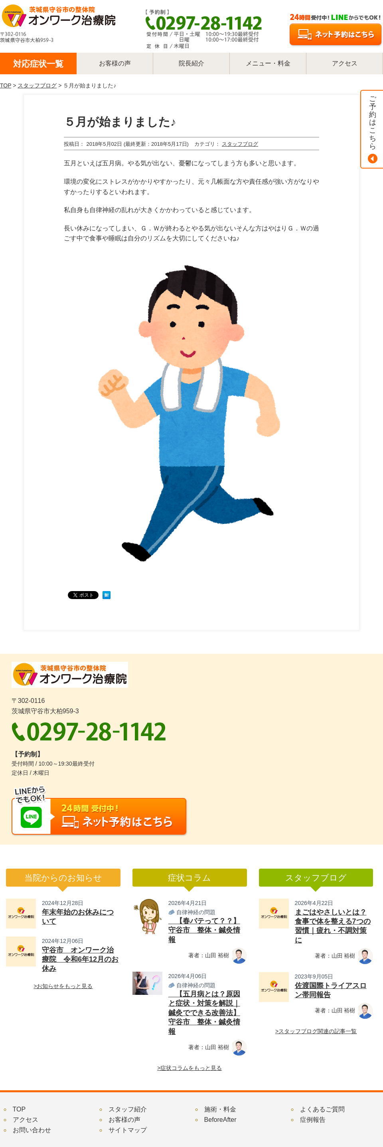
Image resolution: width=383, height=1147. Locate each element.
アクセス (25, 1119)
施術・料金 (220, 1109)
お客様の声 (124, 1119)
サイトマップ (128, 1130)
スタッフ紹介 (128, 1109)
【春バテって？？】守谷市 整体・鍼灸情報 (204, 930)
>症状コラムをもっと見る (189, 1068)
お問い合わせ (32, 1130)
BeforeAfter (220, 1119)
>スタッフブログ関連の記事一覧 (316, 1031)
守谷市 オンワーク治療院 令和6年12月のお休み (80, 959)
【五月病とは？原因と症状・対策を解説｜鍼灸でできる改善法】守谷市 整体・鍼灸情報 (204, 1013)
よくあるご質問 (322, 1109)
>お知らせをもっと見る (63, 986)
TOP (5, 85)
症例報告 (313, 1119)
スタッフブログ (37, 85)
